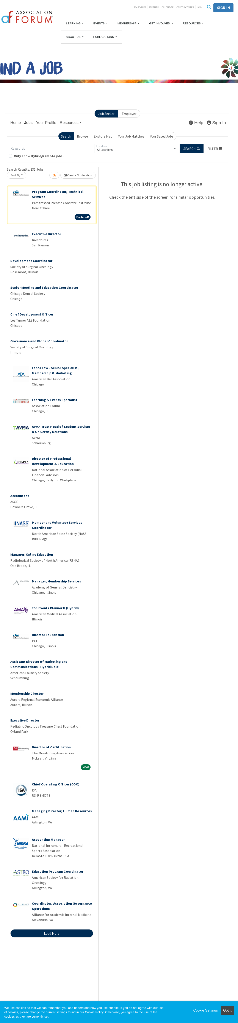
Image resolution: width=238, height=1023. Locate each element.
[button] (74, 23)
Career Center (185, 7)
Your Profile (46, 123)
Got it (227, 1010)
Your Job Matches (131, 136)
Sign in (223, 7)
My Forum (140, 7)
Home (15, 123)
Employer (129, 113)
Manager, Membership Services (56, 581)
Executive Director (46, 234)
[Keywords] (51, 148)
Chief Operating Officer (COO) (56, 784)
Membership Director (27, 693)
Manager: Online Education (31, 554)
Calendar (167, 7)
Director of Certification (51, 747)
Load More (52, 933)
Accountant (19, 495)
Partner (154, 7)
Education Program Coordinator (57, 871)
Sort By (15, 175)
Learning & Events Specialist (54, 400)
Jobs (28, 123)
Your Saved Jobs (162, 136)
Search (66, 136)
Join (200, 7)
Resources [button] (69, 123)
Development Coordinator (31, 261)
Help (196, 122)
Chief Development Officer (31, 314)
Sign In (216, 122)
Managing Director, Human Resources (62, 811)
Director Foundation (48, 635)
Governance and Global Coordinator (39, 341)
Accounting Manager (48, 839)
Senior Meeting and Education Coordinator (44, 287)
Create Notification (78, 175)
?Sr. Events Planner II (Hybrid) (55, 608)
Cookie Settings (205, 1010)
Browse (82, 136)
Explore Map (103, 136)
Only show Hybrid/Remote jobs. (39, 156)
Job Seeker (106, 113)
